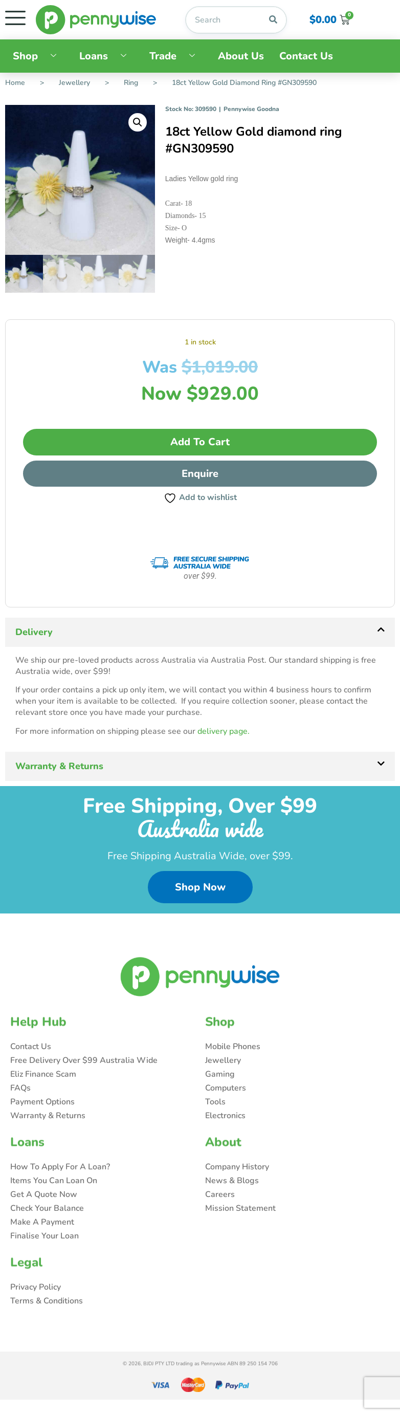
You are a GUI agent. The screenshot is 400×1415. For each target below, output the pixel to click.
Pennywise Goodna (251, 109)
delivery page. (223, 731)
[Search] (273, 20)
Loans (106, 56)
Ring (131, 83)
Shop (38, 56)
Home (15, 83)
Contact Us (306, 56)
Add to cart (200, 442)
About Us (241, 56)
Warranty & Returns (59, 766)
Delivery (34, 632)
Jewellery (74, 83)
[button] (137, 122)
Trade (176, 56)
